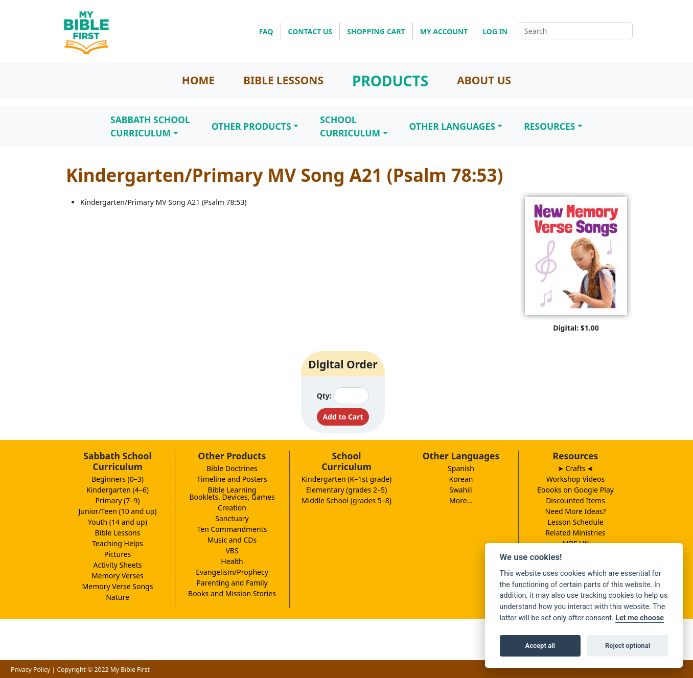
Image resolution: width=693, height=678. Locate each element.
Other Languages (452, 126)
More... (461, 500)
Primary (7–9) (118, 500)
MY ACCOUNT (444, 31)
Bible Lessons (118, 532)
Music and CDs (232, 540)
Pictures (117, 554)
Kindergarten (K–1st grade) (347, 479)
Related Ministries (575, 532)
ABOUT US (484, 80)
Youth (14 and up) (117, 522)
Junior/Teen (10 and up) (117, 511)
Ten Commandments (232, 529)
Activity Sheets (118, 565)
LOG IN (494, 31)
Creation (232, 507)
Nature (117, 597)
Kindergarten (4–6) (117, 490)
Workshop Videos (575, 479)
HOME (198, 80)
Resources (549, 126)
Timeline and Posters (232, 479)
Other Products (251, 126)
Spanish (461, 468)
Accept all (540, 645)
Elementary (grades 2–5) (346, 490)
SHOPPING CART (376, 31)
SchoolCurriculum (350, 126)
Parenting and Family (231, 583)
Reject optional (627, 645)
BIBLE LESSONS (283, 80)
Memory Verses (117, 575)
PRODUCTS (390, 80)
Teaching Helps (117, 543)
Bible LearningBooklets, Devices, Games (231, 493)
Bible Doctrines (232, 468)
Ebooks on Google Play (575, 490)
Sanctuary (231, 518)
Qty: (324, 396)
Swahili (461, 490)
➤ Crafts (575, 468)
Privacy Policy (30, 669)
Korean (461, 479)
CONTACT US (310, 31)
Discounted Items (575, 500)
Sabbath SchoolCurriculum (150, 126)
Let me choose (639, 618)
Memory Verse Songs (117, 586)
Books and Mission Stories (232, 593)
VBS (231, 550)
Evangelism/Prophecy (232, 572)
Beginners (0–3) (117, 479)
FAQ (266, 31)
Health (232, 561)
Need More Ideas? (575, 511)
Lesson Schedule (575, 522)
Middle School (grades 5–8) (346, 500)
